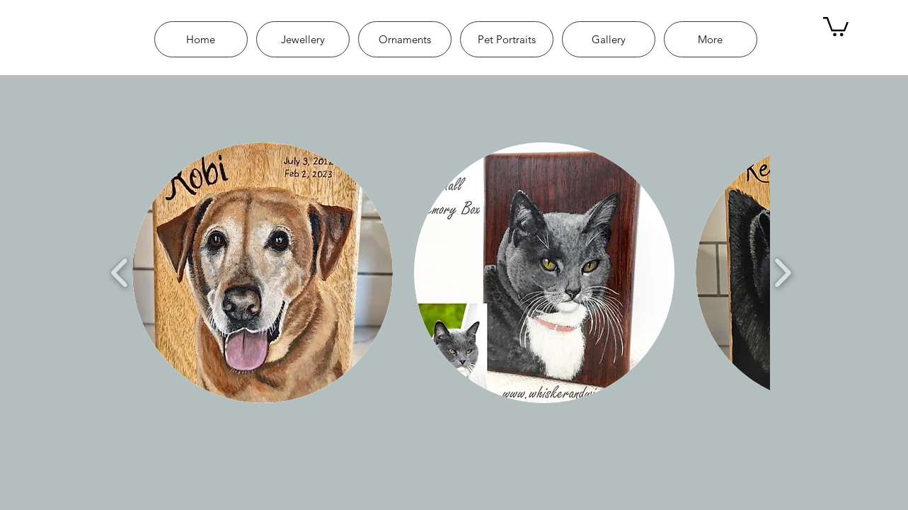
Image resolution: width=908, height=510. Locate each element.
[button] (262, 272)
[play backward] (120, 273)
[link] (836, 25)
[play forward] (782, 273)
